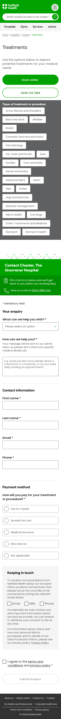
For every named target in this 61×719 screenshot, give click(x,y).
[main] (30, 362)
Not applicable (17, 555)
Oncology (36, 215)
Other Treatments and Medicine (26, 223)
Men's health (14, 215)
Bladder (38, 119)
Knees (23, 188)
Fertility (10, 163)
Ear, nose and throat (19, 154)
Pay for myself (16, 509)
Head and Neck (15, 180)
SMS (32, 604)
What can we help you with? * (24, 319)
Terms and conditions (21, 709)
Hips (8, 188)
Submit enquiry (30, 679)
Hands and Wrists (17, 171)
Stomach (11, 232)
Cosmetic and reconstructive (24, 137)
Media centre (23, 698)
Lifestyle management (20, 206)
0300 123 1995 (30, 93)
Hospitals (10, 26)
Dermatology (14, 145)
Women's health (36, 232)
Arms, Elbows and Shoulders (23, 111)
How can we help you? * (20, 339)
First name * (11, 398)
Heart (37, 180)
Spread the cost (17, 520)
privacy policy (40, 665)
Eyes (43, 154)
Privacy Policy (40, 643)
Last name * (11, 418)
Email (16, 604)
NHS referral (15, 544)
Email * (7, 438)
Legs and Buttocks (17, 197)
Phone (49, 604)
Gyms (24, 26)
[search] (30, 16)
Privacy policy (42, 709)
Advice (52, 26)
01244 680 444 (41, 290)
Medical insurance (19, 532)
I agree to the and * (30, 663)
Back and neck (15, 119)
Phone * (8, 457)
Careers (51, 698)
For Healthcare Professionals (18, 704)
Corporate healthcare (46, 704)
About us (9, 698)
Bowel (9, 128)
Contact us (38, 698)
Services (38, 26)
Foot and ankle (32, 163)
